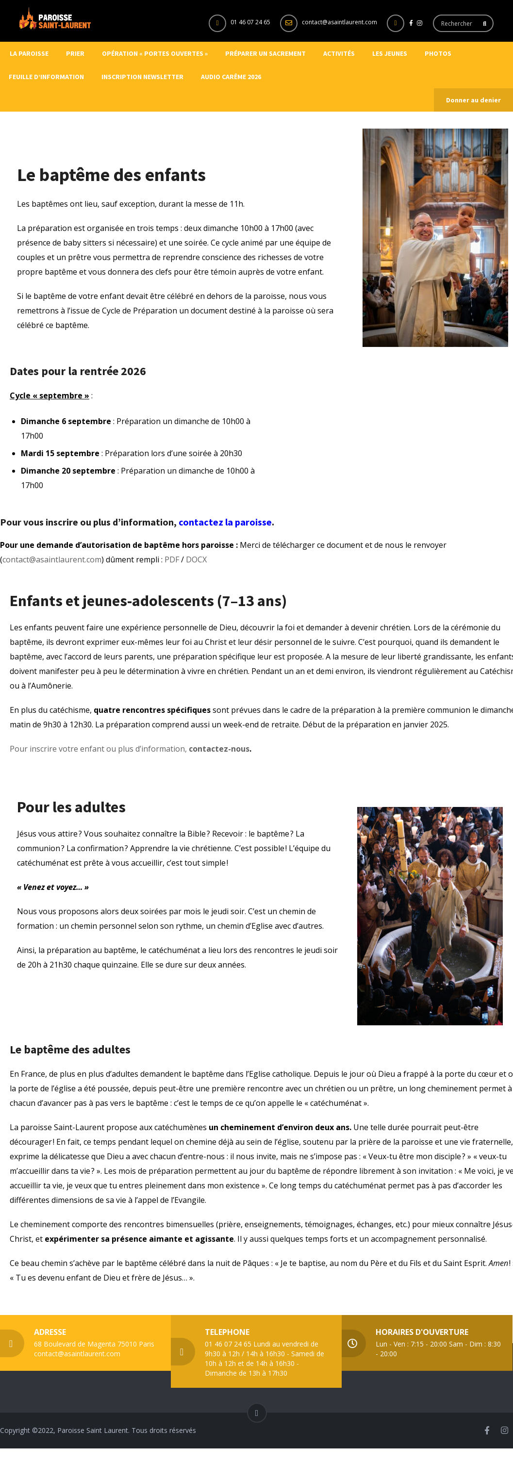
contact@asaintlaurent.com (339, 22)
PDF (172, 559)
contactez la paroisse (225, 522)
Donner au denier (473, 100)
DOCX (196, 559)
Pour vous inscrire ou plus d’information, (89, 522)
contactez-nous (219, 748)
